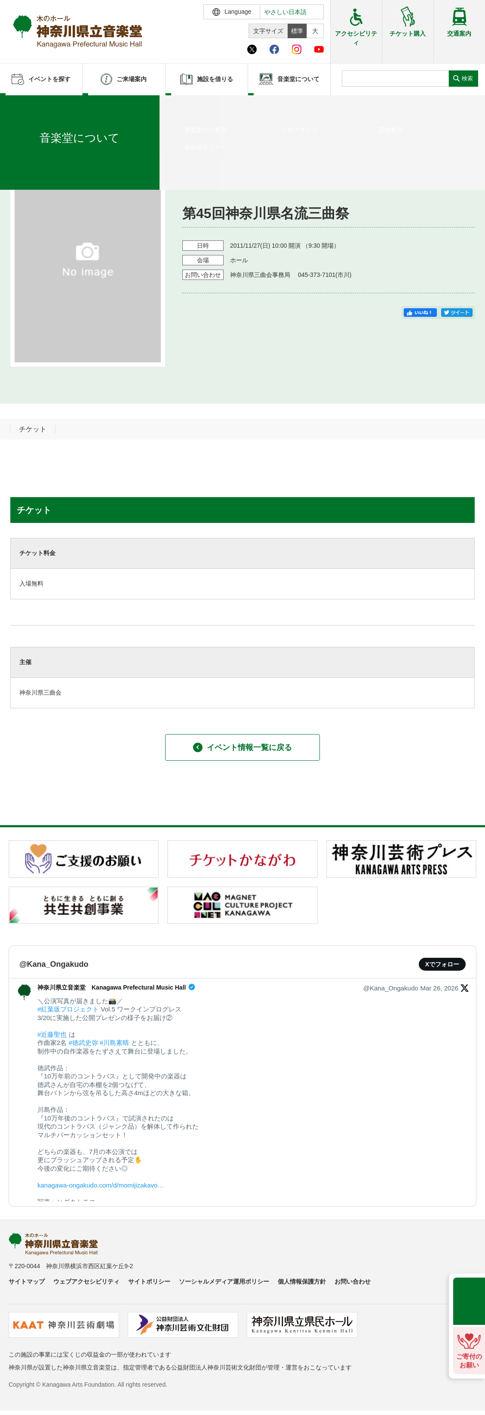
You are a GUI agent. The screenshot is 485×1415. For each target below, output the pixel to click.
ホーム (20, 106)
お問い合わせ (353, 1281)
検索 (467, 78)
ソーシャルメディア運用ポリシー (224, 1281)
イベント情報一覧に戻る (242, 747)
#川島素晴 (114, 1042)
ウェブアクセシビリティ (86, 1281)
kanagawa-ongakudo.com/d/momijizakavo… (100, 1185)
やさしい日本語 (285, 12)
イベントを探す (54, 106)
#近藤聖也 (52, 1034)
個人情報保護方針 (302, 1281)
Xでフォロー (442, 964)
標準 (297, 30)
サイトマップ (27, 1281)
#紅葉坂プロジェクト (68, 1009)
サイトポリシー (149, 1281)
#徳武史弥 (83, 1042)
